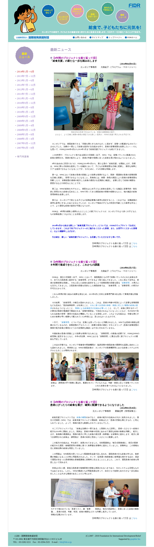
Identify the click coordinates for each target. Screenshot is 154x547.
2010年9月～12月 (25, 103)
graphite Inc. (135, 539)
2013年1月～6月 (24, 80)
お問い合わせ (81, 37)
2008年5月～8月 (24, 134)
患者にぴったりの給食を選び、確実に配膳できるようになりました (87, 403)
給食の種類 (81, 417)
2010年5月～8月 (24, 107)
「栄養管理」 (126, 283)
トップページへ (115, 37)
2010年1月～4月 (24, 112)
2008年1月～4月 (24, 138)
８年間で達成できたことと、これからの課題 (75, 263)
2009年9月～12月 (25, 116)
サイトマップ (97, 37)
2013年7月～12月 (25, 76)
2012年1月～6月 (24, 89)
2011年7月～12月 (25, 94)
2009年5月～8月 (24, 121)
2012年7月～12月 (25, 85)
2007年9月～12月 (25, 143)
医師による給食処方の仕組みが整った (91, 308)
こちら (134, 243)
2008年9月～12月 (25, 130)
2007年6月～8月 (24, 147)
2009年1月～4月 (24, 125)
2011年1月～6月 (24, 98)
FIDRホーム (132, 37)
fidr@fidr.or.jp (66, 542)
